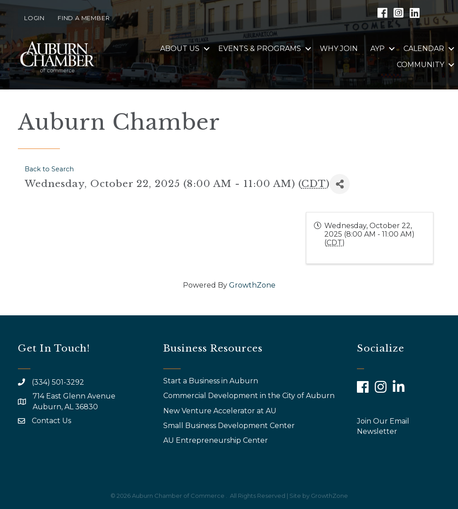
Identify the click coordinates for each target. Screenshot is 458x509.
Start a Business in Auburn (210, 381)
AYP (377, 48)
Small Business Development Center (230, 425)
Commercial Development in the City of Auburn (249, 395)
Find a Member (84, 17)
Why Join (339, 48)
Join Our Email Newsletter (383, 426)
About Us (179, 48)
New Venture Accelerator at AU (220, 411)
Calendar (423, 48)
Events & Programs (259, 48)
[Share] (340, 184)
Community (420, 64)
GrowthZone (252, 285)
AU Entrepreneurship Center (216, 440)
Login (34, 17)
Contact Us (51, 420)
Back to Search (49, 169)
